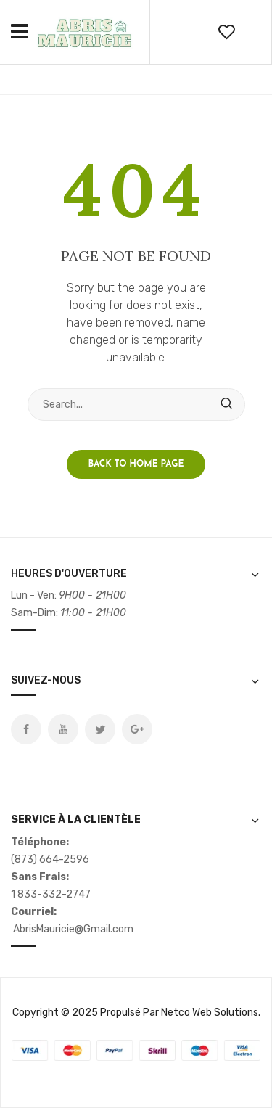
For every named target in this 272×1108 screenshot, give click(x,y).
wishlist (226, 32)
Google (137, 729)
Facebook (26, 729)
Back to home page (136, 464)
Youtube (63, 729)
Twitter (100, 729)
